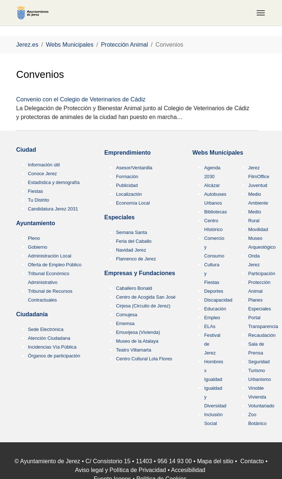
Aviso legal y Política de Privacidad (120, 470)
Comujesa (126, 314)
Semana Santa (131, 232)
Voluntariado (261, 405)
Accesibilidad (188, 470)
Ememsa (125, 323)
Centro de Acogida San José (146, 297)
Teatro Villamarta (133, 350)
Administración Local (49, 256)
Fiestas (35, 191)
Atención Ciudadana (49, 338)
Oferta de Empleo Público (55, 264)
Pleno (34, 238)
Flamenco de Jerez (136, 259)
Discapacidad (218, 300)
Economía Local (133, 203)
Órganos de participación (54, 356)
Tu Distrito (38, 200)
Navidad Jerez (131, 250)
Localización (129, 194)
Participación (261, 273)
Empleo (212, 317)
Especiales (119, 217)
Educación (215, 308)
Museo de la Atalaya (137, 341)
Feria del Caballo (134, 241)
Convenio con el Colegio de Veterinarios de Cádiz (80, 99)
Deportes (213, 291)
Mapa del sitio (215, 461)
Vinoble (256, 388)
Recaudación (262, 335)
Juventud (257, 185)
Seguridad (259, 361)
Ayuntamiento (35, 223)
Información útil (44, 165)
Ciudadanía (32, 314)
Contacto (252, 461)
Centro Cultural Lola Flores (144, 358)
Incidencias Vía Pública (52, 347)
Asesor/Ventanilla (134, 167)
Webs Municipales (217, 153)
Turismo (256, 370)
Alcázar (212, 185)
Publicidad (127, 185)
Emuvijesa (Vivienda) (138, 332)
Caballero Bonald (134, 288)
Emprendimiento (127, 153)
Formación (127, 176)
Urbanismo (259, 379)
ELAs (210, 326)
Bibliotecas (215, 212)
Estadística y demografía (54, 182)
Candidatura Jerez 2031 (53, 209)
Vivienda (257, 397)
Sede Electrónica (46, 329)
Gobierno (37, 247)
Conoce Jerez (42, 173)
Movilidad (258, 229)
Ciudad (26, 150)
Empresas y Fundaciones (139, 273)
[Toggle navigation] (261, 13)
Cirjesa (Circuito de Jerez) (143, 306)
